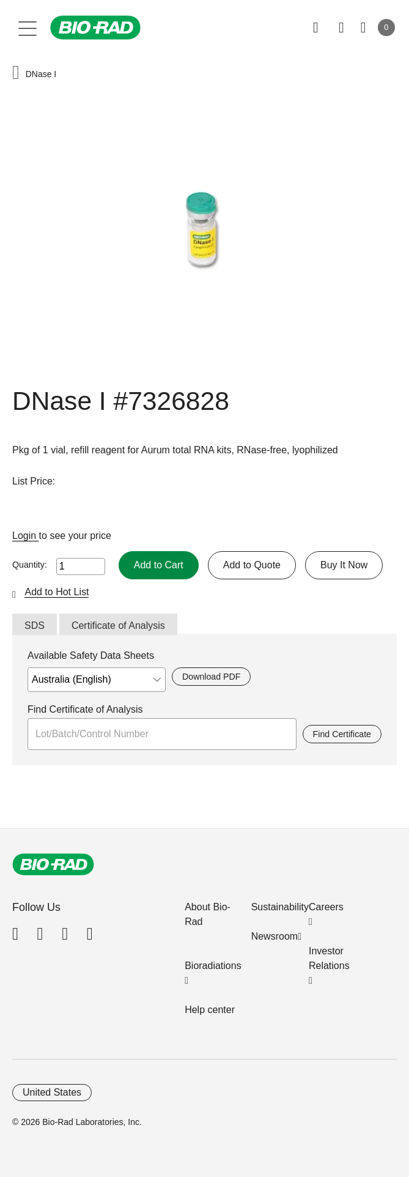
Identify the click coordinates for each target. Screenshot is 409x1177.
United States (52, 1092)
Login (25, 535)
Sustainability (280, 907)
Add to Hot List (56, 592)
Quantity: (29, 565)
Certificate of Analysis (118, 625)
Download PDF (211, 676)
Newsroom (274, 936)
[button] (16, 73)
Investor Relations (329, 958)
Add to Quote (252, 565)
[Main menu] (28, 27)
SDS (34, 625)
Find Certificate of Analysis (85, 709)
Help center (210, 1009)
